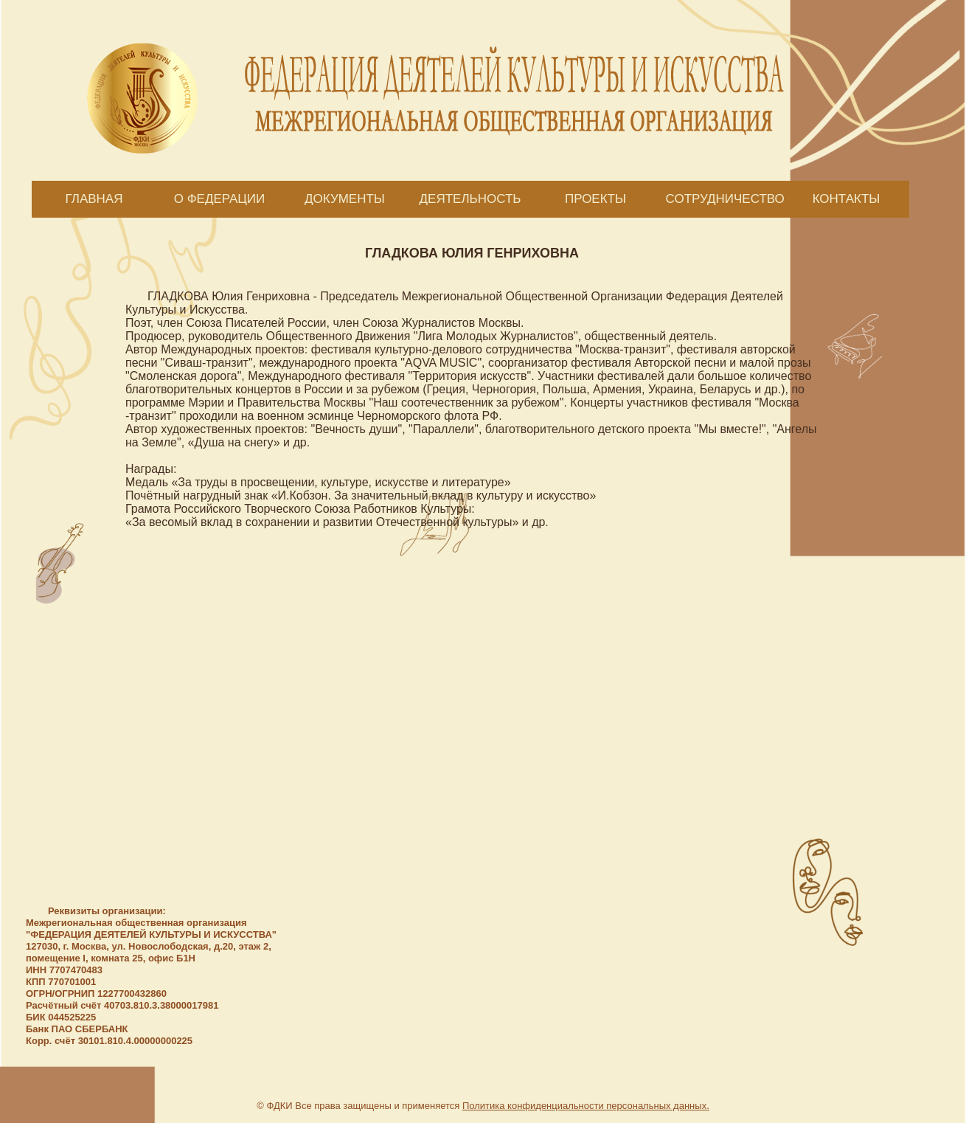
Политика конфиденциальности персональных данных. (585, 1105)
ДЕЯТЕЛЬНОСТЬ (470, 199)
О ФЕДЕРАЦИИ (219, 199)
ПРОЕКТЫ (595, 199)
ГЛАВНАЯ (94, 199)
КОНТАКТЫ (846, 199)
